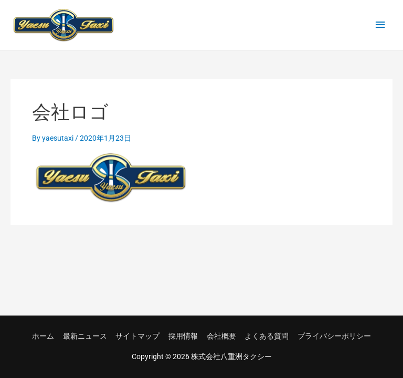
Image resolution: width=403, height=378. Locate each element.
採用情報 (183, 336)
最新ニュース (85, 336)
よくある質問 (267, 336)
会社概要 (221, 336)
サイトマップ (137, 336)
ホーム (43, 336)
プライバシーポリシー (334, 336)
